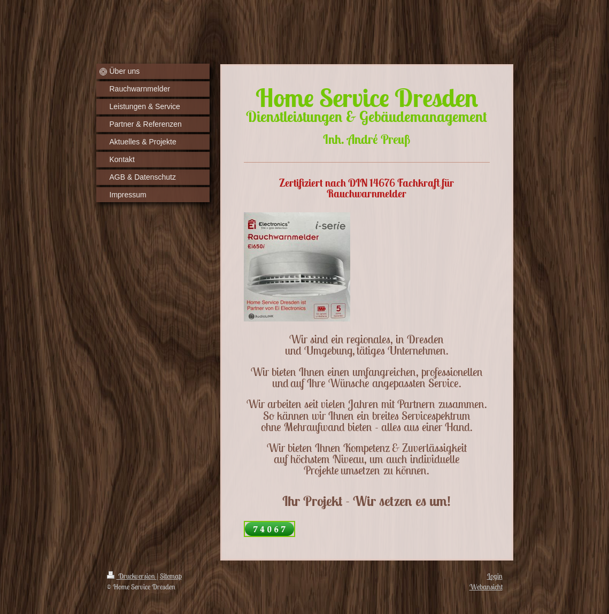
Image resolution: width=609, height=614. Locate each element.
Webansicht (486, 587)
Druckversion (132, 576)
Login (495, 576)
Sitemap (171, 576)
